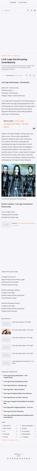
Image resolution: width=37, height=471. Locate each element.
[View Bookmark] (27, 11)
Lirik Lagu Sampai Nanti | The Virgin (22, 356)
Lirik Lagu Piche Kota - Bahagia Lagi (15, 390)
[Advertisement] (18, 33)
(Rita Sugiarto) (26, 440)
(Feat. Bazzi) (7, 431)
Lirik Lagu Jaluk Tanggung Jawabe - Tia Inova (18, 412)
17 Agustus (25, 443)
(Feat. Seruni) (8, 434)
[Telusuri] (2, 11)
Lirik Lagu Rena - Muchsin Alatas (14, 394)
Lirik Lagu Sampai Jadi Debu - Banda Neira (16, 126)
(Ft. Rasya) (7, 440)
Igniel (21, 461)
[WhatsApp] (7, 466)
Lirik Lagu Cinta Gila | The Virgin (21, 324)
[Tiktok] (17, 466)
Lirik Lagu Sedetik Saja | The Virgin (22, 340)
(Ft (4, 437)
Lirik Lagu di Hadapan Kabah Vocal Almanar (18, 398)
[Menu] (34, 11)
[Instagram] (20, 466)
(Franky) (24, 434)
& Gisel (6, 443)
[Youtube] (30, 466)
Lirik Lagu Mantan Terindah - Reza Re (16, 402)
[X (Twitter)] (14, 466)
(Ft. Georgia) (25, 437)
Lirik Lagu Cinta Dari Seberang (14, 416)
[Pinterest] (25, 466)
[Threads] (22, 466)
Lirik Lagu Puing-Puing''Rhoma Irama (16, 385)
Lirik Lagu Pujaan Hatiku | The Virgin (22, 332)
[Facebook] (12, 466)
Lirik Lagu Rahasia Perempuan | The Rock (23, 366)
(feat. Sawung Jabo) (28, 431)
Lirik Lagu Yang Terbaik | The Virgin (22, 348)
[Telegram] (9, 466)
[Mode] (31, 11)
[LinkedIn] (27, 466)
